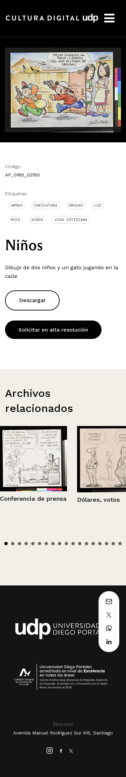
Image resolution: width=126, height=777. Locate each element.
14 (93, 543)
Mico (15, 219)
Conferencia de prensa (33, 498)
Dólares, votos (98, 499)
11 (73, 543)
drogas (76, 205)
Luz (97, 205)
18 (120, 543)
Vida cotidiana (71, 219)
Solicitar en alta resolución (53, 330)
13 (86, 543)
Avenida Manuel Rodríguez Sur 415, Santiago (63, 732)
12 (79, 543)
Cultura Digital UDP (52, 21)
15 (100, 543)
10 (66, 543)
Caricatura (45, 205)
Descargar (32, 300)
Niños (37, 219)
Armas (16, 205)
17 (113, 543)
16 (106, 543)
